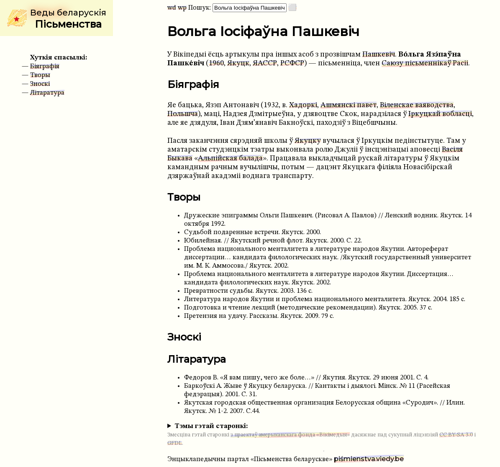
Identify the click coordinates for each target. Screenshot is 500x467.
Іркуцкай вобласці (440, 114)
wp (182, 8)
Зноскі (40, 84)
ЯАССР (265, 63)
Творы (40, 75)
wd (171, 8)
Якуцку (308, 140)
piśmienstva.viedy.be (369, 459)
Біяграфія (44, 66)
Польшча (182, 114)
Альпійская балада (230, 158)
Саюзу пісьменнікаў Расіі (425, 63)
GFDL (174, 443)
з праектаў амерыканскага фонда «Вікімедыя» (290, 435)
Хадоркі (303, 105)
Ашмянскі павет (349, 105)
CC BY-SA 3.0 (456, 435)
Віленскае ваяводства (417, 105)
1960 (216, 63)
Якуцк (238, 63)
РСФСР (292, 63)
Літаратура (47, 93)
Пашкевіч (378, 54)
